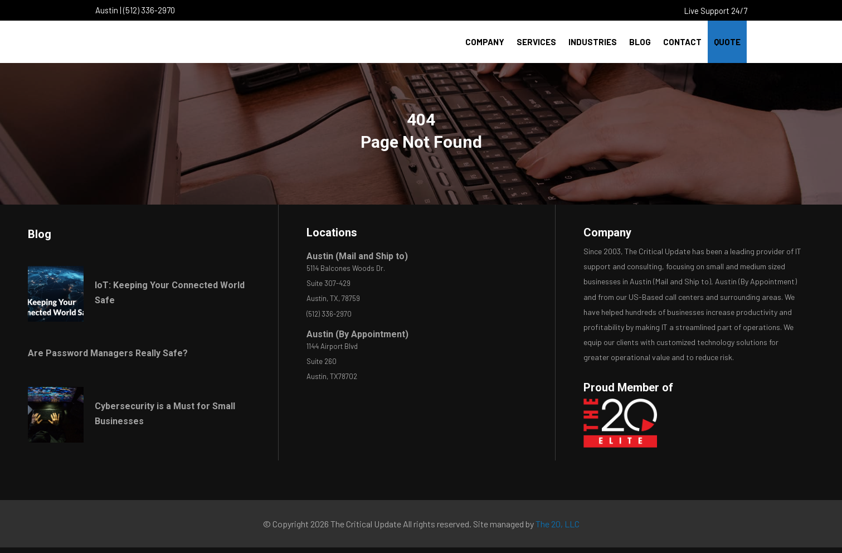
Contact (682, 42)
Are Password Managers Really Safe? (108, 353)
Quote (727, 42)
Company (484, 42)
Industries (592, 42)
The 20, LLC (558, 523)
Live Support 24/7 (715, 11)
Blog (640, 42)
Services (536, 42)
